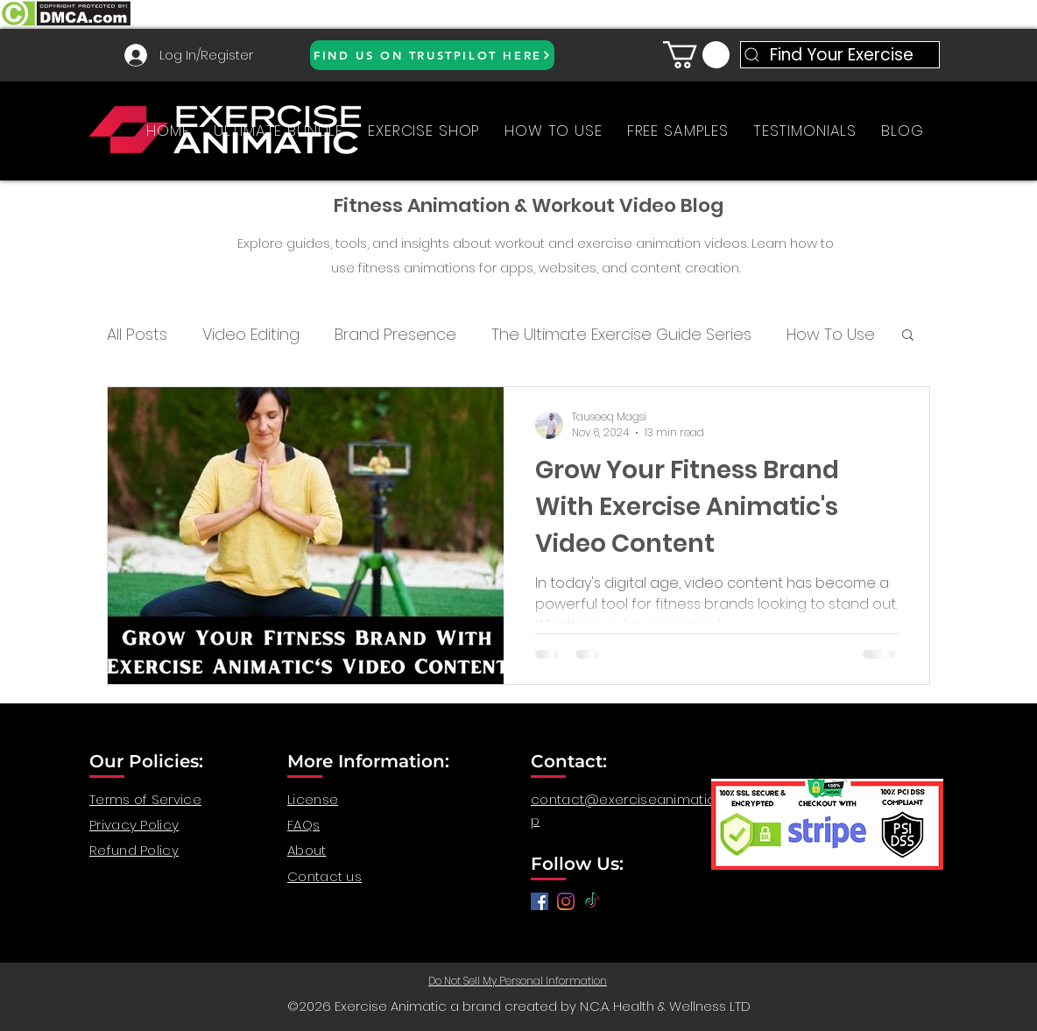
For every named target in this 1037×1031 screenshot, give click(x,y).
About (307, 850)
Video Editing (251, 334)
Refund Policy (134, 850)
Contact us (324, 876)
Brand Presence (395, 334)
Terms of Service (145, 799)
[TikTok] (592, 901)
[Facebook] (539, 901)
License (312, 799)
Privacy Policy (134, 825)
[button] (696, 54)
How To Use (831, 334)
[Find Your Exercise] (840, 54)
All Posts (137, 334)
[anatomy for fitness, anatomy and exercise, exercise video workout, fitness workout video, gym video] (566, 901)
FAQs (303, 825)
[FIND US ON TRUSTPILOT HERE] (432, 55)
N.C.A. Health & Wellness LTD (665, 1006)
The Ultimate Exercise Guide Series (621, 334)
